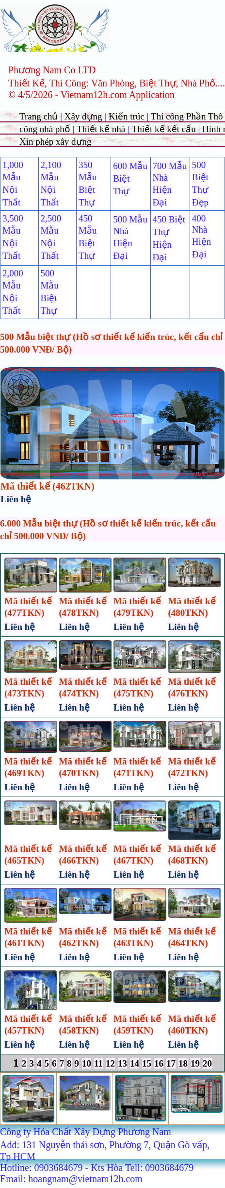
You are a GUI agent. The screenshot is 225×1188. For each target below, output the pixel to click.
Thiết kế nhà (102, 129)
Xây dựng (84, 116)
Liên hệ (15, 499)
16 (158, 1063)
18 (183, 1063)
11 (98, 1063)
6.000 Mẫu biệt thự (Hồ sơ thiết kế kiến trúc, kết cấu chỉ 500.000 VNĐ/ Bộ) (108, 529)
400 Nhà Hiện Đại (201, 236)
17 (171, 1063)
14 (134, 1063)
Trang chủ (39, 116)
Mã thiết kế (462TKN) (47, 486)
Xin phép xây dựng (55, 141)
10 (86, 1063)
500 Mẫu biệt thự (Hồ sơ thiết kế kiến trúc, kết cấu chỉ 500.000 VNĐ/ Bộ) (111, 343)
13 (122, 1063)
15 (146, 1063)
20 (207, 1063)
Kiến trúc (127, 116)
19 (195, 1063)
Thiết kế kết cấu (164, 129)
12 (110, 1063)
